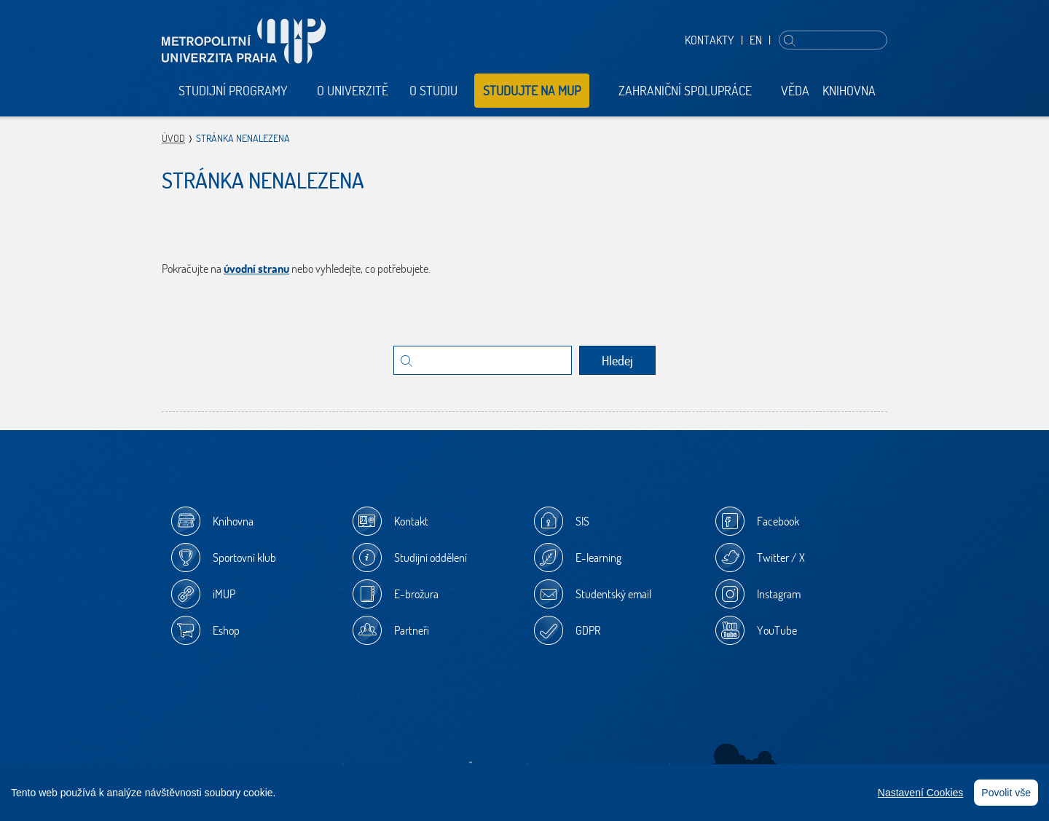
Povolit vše (1006, 792)
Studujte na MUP (532, 90)
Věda (795, 90)
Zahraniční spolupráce (685, 90)
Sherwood (745, 759)
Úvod (173, 138)
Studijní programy (233, 90)
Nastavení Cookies (921, 792)
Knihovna (849, 90)
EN (756, 40)
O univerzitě (352, 90)
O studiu (433, 90)
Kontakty (709, 40)
